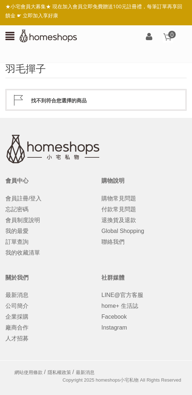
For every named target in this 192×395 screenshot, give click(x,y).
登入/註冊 (149, 37)
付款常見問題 (118, 209)
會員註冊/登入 (23, 198)
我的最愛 (17, 231)
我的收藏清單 (22, 253)
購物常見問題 (118, 198)
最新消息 (17, 295)
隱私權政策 (59, 372)
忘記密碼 (17, 209)
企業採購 (17, 317)
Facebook (114, 317)
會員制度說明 (22, 220)
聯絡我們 (113, 242)
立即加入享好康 (40, 15)
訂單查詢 (17, 242)
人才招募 (17, 338)
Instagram (114, 327)
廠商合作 (17, 327)
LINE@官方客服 (122, 295)
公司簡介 (17, 306)
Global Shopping (122, 231)
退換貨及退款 (118, 220)
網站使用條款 (28, 372)
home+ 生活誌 (119, 306)
